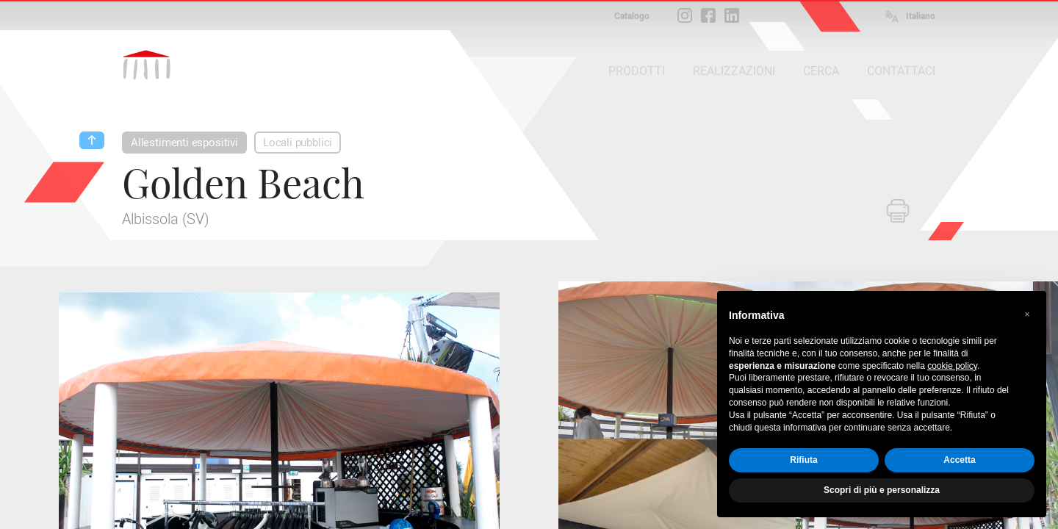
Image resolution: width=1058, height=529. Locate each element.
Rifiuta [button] (803, 460)
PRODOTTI (636, 71)
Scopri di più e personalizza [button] (882, 490)
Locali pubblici (297, 142)
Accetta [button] (959, 460)
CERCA (821, 71)
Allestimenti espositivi (184, 142)
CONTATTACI (901, 71)
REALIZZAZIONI (734, 71)
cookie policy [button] (952, 366)
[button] (1027, 314)
